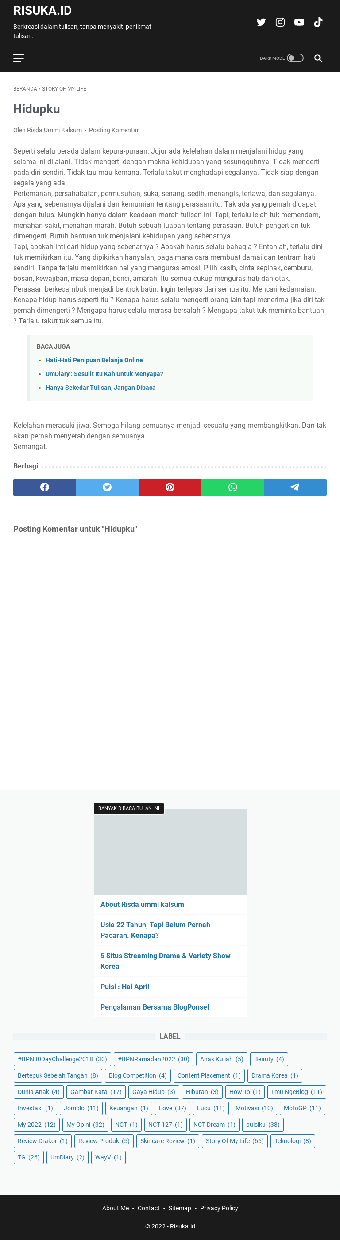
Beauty (269, 1059)
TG (29, 1157)
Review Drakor (43, 1140)
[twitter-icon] (260, 22)
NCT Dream (214, 1124)
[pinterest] (170, 487)
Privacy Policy (219, 1208)
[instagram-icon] (279, 22)
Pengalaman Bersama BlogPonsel (154, 1007)
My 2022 (37, 1124)
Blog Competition (138, 1075)
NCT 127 (165, 1124)
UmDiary (67, 1157)
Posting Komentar (114, 130)
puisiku (263, 1124)
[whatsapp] (232, 487)
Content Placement (209, 1075)
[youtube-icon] (298, 22)
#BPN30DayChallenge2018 (62, 1059)
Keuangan (128, 1108)
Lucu (211, 1108)
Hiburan (202, 1091)
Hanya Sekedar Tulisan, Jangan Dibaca (101, 388)
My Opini (85, 1124)
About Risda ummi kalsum (142, 904)
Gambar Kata (96, 1091)
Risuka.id (42, 10)
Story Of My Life (235, 1140)
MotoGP (302, 1108)
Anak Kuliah (221, 1059)
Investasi (35, 1108)
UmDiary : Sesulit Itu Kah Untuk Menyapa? (104, 374)
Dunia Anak (39, 1091)
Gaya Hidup (153, 1091)
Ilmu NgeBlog (296, 1091)
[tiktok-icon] (317, 22)
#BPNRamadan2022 (153, 1059)
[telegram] (295, 487)
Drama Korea (274, 1075)
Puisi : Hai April (124, 987)
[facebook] (44, 487)
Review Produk (104, 1140)
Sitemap (180, 1208)
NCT (126, 1124)
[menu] (24, 58)
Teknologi (292, 1140)
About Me (115, 1208)
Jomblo (81, 1108)
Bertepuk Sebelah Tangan (58, 1075)
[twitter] (107, 487)
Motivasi (254, 1108)
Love (172, 1108)
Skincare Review (167, 1140)
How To (245, 1091)
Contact (149, 1208)
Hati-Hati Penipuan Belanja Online (94, 360)
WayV (108, 1157)
